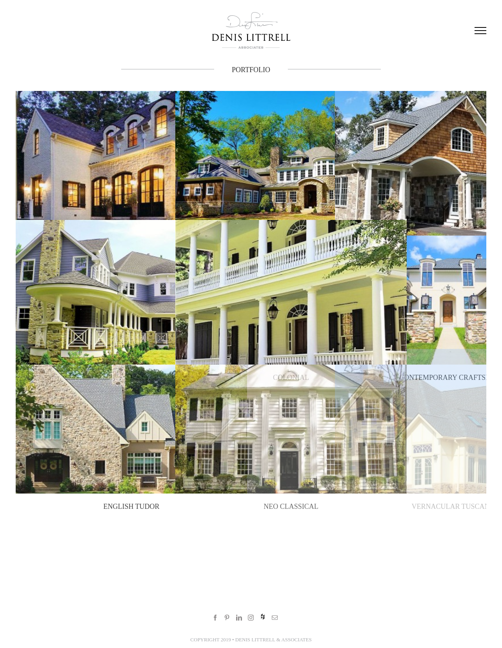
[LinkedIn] (239, 618)
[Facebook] (215, 618)
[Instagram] (251, 618)
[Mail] (275, 618)
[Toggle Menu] (480, 30)
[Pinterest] (227, 618)
